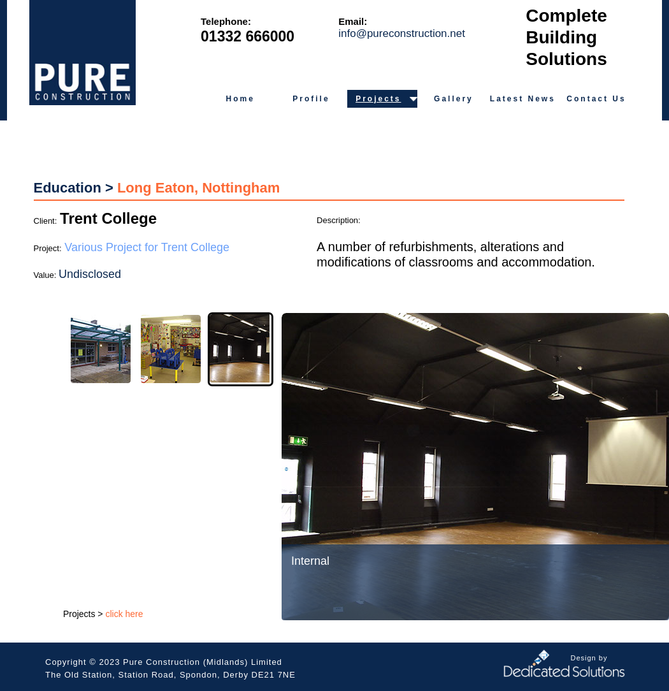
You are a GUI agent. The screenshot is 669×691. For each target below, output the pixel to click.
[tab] (101, 349)
